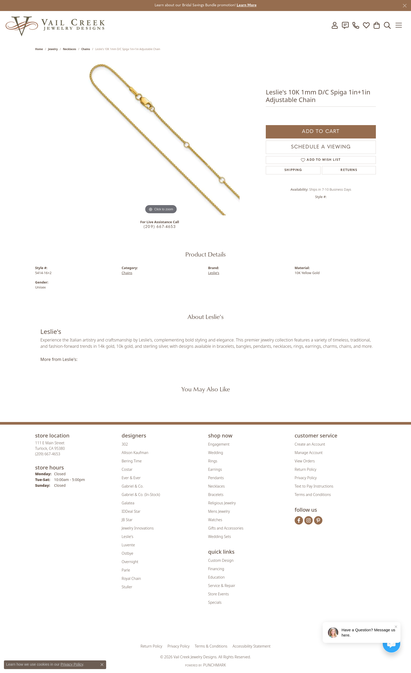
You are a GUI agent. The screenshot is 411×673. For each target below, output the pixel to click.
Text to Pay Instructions (314, 486)
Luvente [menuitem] (128, 544)
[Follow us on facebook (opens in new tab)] (299, 520)
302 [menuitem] (125, 444)
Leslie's (213, 272)
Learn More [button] (247, 5)
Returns (348, 170)
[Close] (404, 5)
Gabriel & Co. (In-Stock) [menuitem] (141, 494)
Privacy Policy (306, 477)
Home (39, 49)
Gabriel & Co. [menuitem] (132, 486)
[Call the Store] (47, 453)
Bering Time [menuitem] (132, 460)
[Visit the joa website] (187, 627)
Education (216, 577)
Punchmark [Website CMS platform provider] (214, 665)
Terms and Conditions (313, 494)
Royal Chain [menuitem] (131, 578)
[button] (334, 25)
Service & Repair (221, 585)
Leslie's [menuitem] (127, 536)
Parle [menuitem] (126, 570)
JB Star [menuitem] (127, 519)
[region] (161, 136)
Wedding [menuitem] (215, 452)
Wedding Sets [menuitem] (219, 536)
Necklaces (69, 49)
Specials (214, 602)
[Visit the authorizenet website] (227, 627)
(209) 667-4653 (160, 227)
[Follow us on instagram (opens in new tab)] (308, 520)
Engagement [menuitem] (218, 444)
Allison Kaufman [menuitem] (135, 452)
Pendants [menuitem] (216, 477)
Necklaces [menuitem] (216, 486)
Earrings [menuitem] (215, 469)
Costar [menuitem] (127, 469)
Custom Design (221, 560)
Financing (216, 568)
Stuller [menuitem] (127, 586)
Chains (85, 49)
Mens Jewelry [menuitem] (219, 511)
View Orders (305, 460)
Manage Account (309, 452)
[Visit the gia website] (164, 627)
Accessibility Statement (251, 646)
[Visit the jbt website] (248, 627)
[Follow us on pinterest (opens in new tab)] (318, 520)
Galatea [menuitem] (128, 502)
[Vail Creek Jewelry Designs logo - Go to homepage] (55, 25)
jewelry (53, 49)
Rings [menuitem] (212, 460)
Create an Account (310, 444)
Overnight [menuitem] (130, 561)
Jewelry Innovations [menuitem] (138, 528)
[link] (345, 25)
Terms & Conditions (211, 646)
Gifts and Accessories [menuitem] (226, 528)
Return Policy (305, 469)
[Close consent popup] (102, 664)
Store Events (218, 593)
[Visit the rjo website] (207, 627)
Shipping (293, 170)
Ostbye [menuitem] (127, 553)
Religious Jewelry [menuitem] (222, 502)
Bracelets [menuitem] (215, 494)
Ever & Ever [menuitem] (131, 477)
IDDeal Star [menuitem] (131, 511)
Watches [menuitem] (215, 519)
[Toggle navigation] (400, 25)
